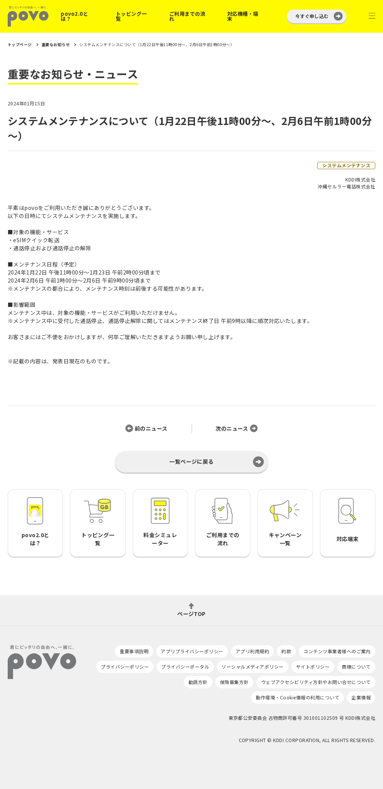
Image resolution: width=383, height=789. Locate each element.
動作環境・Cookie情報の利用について (297, 697)
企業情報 (361, 697)
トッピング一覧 (131, 16)
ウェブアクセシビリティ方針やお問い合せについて (316, 682)
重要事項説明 (134, 651)
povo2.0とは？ (74, 16)
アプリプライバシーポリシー (192, 651)
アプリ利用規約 (252, 651)
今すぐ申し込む (312, 16)
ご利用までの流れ (187, 16)
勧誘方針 (198, 682)
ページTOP (191, 613)
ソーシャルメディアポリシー (252, 666)
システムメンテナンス (346, 165)
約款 (286, 651)
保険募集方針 (234, 682)
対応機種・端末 (242, 16)
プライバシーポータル (185, 666)
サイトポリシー (313, 666)
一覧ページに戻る (191, 461)
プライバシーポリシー (125, 666)
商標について (356, 666)
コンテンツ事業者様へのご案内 (337, 651)
